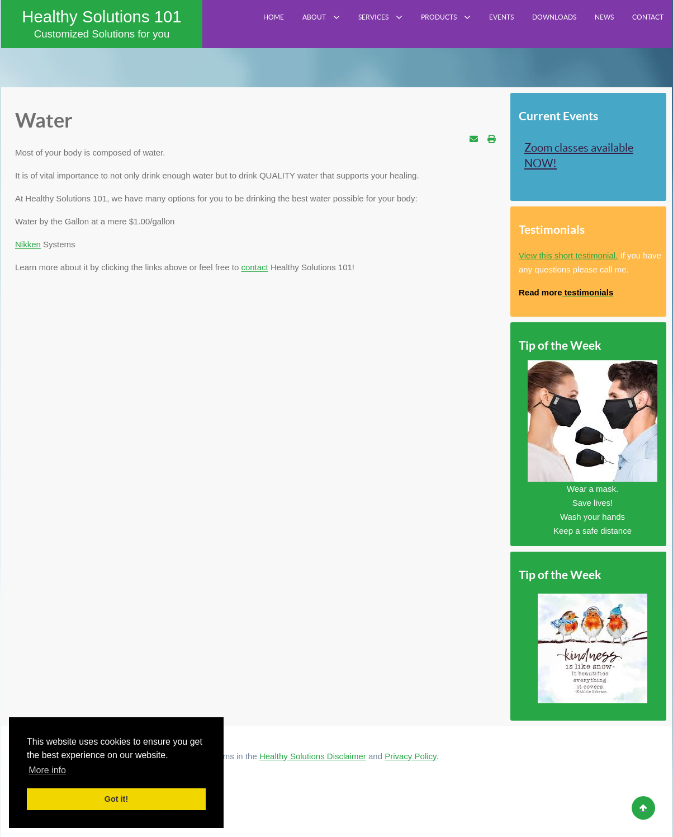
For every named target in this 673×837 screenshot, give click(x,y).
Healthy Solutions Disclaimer (312, 756)
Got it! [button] (116, 798)
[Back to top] (643, 808)
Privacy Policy (410, 756)
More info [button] (47, 770)
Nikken (28, 244)
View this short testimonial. (568, 255)
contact (254, 267)
